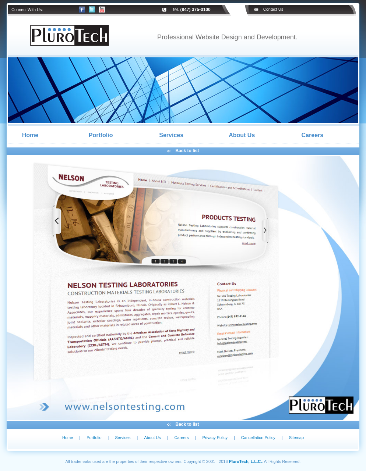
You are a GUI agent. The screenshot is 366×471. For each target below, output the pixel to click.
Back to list (187, 150)
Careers (313, 135)
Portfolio (101, 135)
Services (171, 135)
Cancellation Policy (258, 437)
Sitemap (296, 437)
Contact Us (273, 9)
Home (30, 135)
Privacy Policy (215, 437)
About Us (242, 135)
